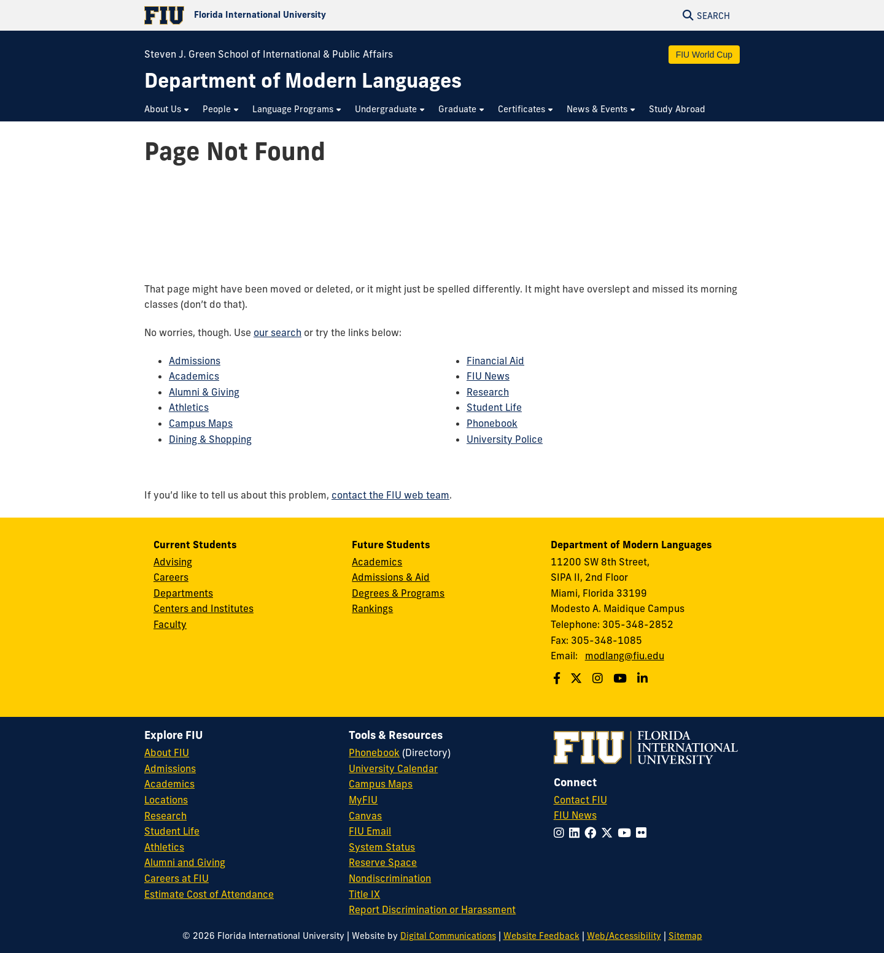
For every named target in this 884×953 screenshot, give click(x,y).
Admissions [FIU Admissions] (170, 768)
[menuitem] (167, 109)
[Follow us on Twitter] (577, 678)
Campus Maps (201, 423)
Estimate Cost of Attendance (209, 894)
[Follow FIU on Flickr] (643, 832)
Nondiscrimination (390, 878)
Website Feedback (541, 935)
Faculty (170, 624)
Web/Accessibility (624, 935)
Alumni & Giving (204, 392)
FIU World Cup (704, 54)
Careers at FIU (176, 878)
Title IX (364, 894)
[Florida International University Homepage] (293, 15)
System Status (382, 847)
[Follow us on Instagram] (599, 678)
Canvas (365, 815)
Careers (170, 577)
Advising (172, 562)
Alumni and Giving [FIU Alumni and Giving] (184, 862)
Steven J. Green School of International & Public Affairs (268, 54)
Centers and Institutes (203, 608)
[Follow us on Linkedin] (644, 678)
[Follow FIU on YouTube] (627, 832)
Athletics (189, 407)
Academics (194, 376)
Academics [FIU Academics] (169, 784)
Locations (166, 800)
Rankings (372, 608)
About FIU (166, 752)
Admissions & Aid (391, 577)
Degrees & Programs (398, 593)
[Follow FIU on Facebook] (592, 832)
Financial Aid (495, 360)
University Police (505, 439)
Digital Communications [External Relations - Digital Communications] (448, 935)
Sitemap (685, 935)
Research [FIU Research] (165, 815)
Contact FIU (580, 800)
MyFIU (363, 800)
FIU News (488, 376)
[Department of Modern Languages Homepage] (303, 80)
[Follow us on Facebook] (558, 678)
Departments (183, 593)
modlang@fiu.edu (624, 655)
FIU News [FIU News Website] (575, 815)
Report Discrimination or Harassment (432, 909)
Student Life (494, 407)
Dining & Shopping (210, 439)
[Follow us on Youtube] (621, 678)
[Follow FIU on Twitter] (609, 832)
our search (277, 332)
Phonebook (492, 423)
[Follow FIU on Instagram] (561, 832)
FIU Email (370, 831)
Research (488, 392)
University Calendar (393, 768)
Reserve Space (383, 862)
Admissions (194, 360)
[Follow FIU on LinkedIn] (576, 832)
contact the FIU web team (390, 495)
